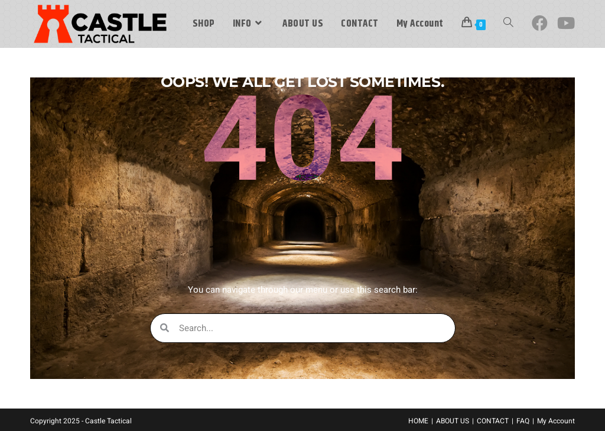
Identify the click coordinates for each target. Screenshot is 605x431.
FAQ (522, 421)
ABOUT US (452, 421)
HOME (418, 421)
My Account (556, 421)
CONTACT (493, 421)
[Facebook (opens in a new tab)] (539, 23)
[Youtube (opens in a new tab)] (566, 23)
